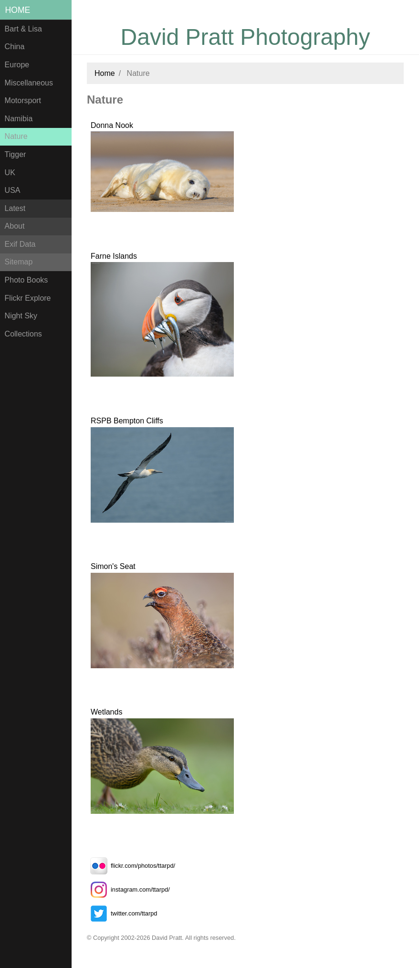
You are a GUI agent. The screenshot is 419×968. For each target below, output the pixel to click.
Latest (15, 208)
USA (13, 190)
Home (18, 10)
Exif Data (20, 244)
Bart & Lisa (23, 29)
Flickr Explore (28, 298)
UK (10, 172)
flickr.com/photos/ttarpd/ (131, 865)
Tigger (15, 154)
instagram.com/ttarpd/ (128, 889)
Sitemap (19, 262)
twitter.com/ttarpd (122, 913)
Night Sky (21, 316)
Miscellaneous (29, 83)
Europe (17, 65)
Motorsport (23, 100)
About (15, 226)
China (15, 46)
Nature (16, 136)
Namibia (19, 119)
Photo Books (26, 280)
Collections (23, 334)
